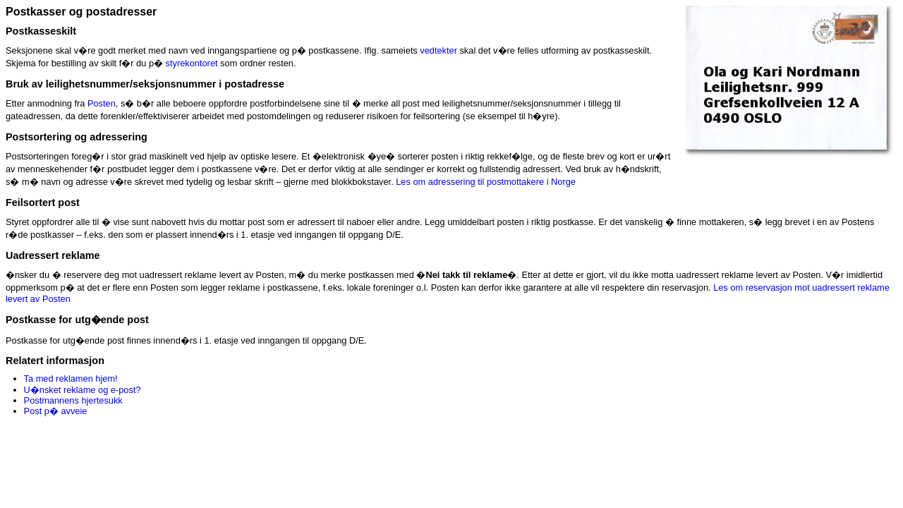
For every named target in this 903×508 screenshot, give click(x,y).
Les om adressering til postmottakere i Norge (486, 181)
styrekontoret (192, 63)
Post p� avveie (55, 411)
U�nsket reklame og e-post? (82, 390)
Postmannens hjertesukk (73, 400)
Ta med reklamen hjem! (71, 378)
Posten (101, 103)
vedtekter (438, 50)
